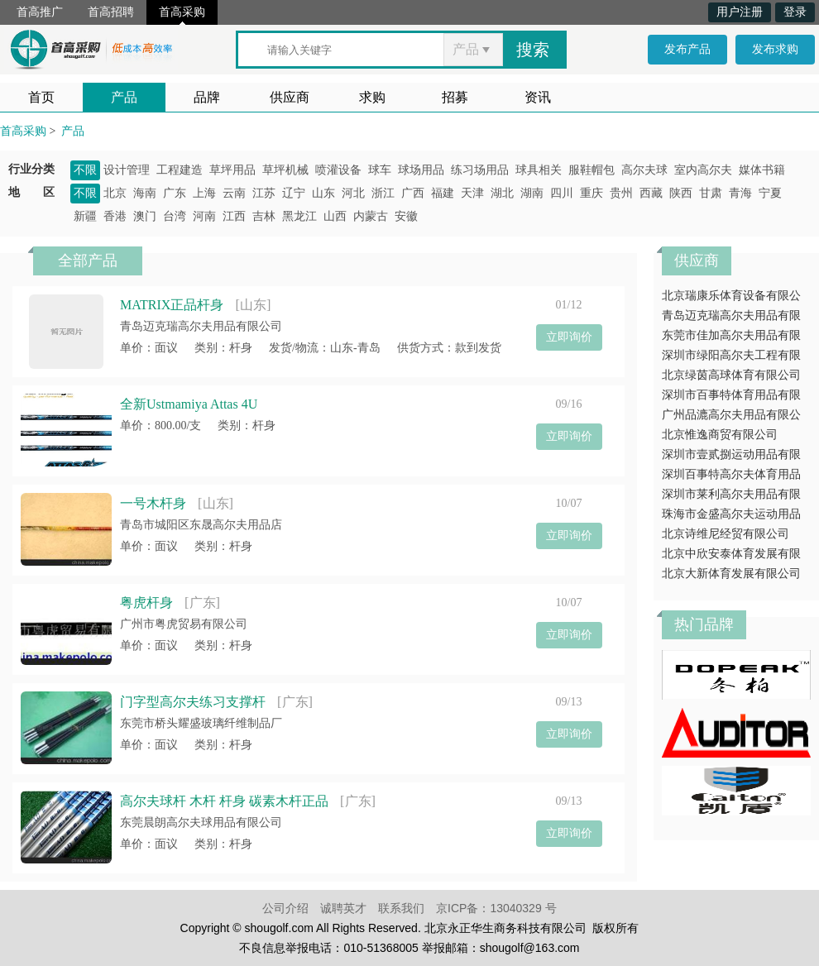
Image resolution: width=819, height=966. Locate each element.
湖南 (532, 193)
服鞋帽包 (591, 170)
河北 (353, 193)
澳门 (144, 216)
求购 (372, 97)
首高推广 (40, 12)
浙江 (383, 193)
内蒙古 (370, 216)
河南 (204, 216)
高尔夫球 (644, 170)
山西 (335, 216)
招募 (455, 97)
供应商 (289, 97)
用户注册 (739, 12)
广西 (412, 193)
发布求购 (775, 49)
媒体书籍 (762, 170)
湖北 (502, 193)
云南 (234, 193)
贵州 (621, 193)
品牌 (207, 97)
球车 (379, 170)
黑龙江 (299, 216)
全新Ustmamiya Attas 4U (188, 404)
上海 (204, 193)
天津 (472, 193)
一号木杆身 (153, 503)
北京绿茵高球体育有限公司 (731, 375)
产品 (124, 97)
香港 (115, 216)
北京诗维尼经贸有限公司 (725, 534)
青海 (740, 193)
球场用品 (421, 170)
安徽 (406, 216)
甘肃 (710, 193)
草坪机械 (285, 170)
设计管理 (126, 170)
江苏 (263, 193)
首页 (41, 97)
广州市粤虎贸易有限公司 (183, 624)
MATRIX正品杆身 (171, 305)
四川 (561, 193)
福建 (442, 193)
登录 (795, 12)
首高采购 (182, 12)
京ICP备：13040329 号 (496, 908)
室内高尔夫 (703, 170)
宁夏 (770, 193)
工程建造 (179, 170)
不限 (85, 170)
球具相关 (538, 170)
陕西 (680, 193)
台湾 (174, 216)
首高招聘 (111, 12)
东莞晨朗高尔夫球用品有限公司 (201, 822)
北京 (115, 193)
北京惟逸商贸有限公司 (720, 434)
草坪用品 (232, 170)
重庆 (591, 193)
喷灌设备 (338, 170)
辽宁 (293, 193)
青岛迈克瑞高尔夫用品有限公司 (201, 326)
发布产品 (687, 49)
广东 (174, 193)
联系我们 (401, 908)
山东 (323, 193)
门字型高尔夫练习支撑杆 (193, 702)
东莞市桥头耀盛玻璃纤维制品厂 (201, 723)
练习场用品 (480, 170)
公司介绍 (285, 908)
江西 (234, 216)
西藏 (651, 193)
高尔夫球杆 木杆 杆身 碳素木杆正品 (224, 801)
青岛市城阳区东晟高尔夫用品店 (201, 525)
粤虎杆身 (146, 602)
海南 (144, 193)
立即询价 (569, 337)
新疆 (85, 216)
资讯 (537, 97)
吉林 (263, 216)
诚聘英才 (343, 908)
